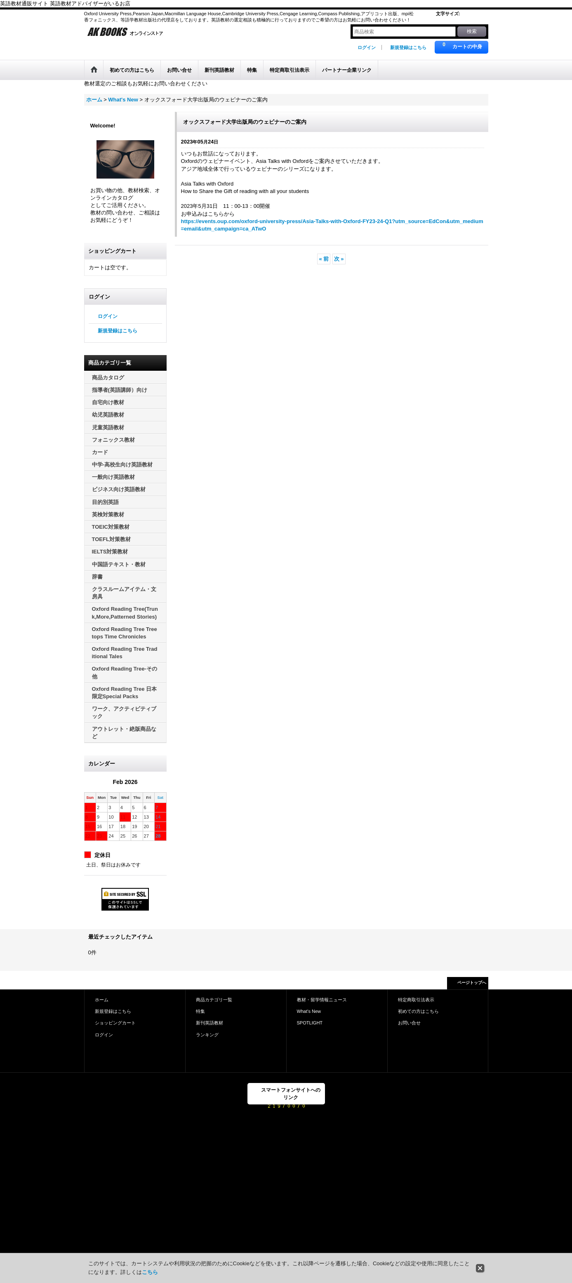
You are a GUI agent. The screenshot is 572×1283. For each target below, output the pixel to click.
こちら (150, 1272)
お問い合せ (409, 1022)
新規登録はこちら (408, 47)
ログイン (367, 47)
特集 (200, 1011)
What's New (309, 1011)
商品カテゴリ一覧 (214, 999)
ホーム (101, 999)
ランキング (207, 1034)
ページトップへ (471, 982)
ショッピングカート (115, 1022)
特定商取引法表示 (416, 999)
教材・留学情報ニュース (322, 999)
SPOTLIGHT (310, 1022)
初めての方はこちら (418, 1011)
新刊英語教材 (209, 1022)
